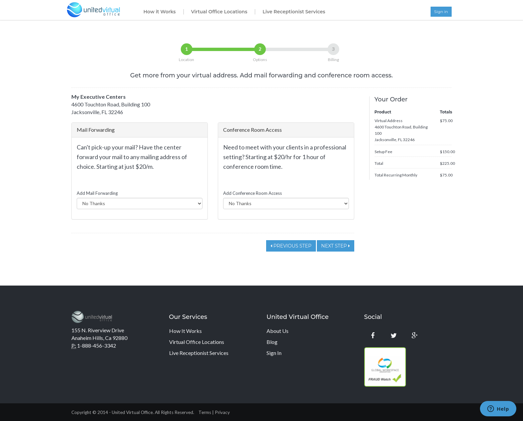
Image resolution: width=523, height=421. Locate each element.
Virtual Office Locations (219, 12)
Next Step (335, 246)
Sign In (274, 353)
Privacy (222, 412)
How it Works (159, 12)
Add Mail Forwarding (97, 193)
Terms (204, 412)
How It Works (185, 331)
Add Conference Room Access (252, 193)
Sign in (441, 11)
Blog (272, 342)
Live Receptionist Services (294, 12)
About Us (278, 331)
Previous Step (291, 246)
